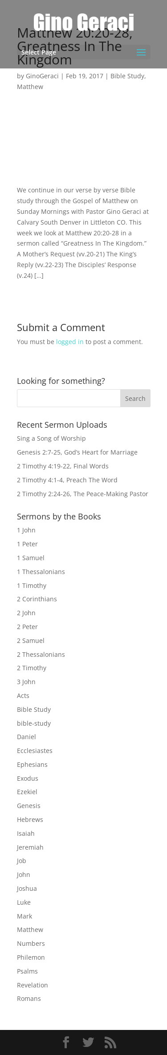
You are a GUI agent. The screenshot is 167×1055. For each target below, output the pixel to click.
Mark (24, 916)
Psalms (27, 971)
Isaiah (26, 833)
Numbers (31, 943)
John (23, 874)
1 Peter (27, 544)
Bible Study (127, 76)
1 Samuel (31, 557)
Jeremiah (30, 847)
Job (21, 860)
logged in (70, 341)
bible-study (34, 723)
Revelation (32, 985)
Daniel (26, 736)
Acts (23, 695)
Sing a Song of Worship (51, 438)
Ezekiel (27, 791)
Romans (29, 998)
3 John (26, 681)
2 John (26, 612)
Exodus (27, 778)
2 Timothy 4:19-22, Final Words (63, 466)
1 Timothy (31, 585)
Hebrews (30, 819)
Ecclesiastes (35, 750)
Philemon (31, 957)
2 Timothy (31, 668)
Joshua (27, 888)
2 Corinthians (37, 599)
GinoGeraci (42, 76)
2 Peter (27, 626)
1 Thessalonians (41, 571)
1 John (26, 530)
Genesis (29, 805)
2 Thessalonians (41, 654)
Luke (24, 902)
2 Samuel (31, 640)
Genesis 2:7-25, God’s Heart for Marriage (77, 452)
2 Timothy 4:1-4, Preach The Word (67, 480)
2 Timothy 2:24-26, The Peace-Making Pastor (82, 493)
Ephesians (32, 764)
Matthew (30, 86)
